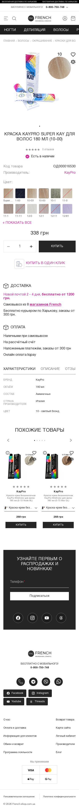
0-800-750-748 (55, 7)
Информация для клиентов (19, 736)
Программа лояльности (17, 752)
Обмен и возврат (13, 744)
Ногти (10, 30)
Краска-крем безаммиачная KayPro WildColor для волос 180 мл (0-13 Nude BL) (20, 496)
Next (70, 440)
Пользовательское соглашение (19, 797)
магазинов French (45, 304)
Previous (8, 440)
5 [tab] (44, 440)
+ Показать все (17, 222)
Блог (59, 752)
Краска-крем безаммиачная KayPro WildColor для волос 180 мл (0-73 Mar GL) (58, 496)
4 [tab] (42, 440)
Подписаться (39, 596)
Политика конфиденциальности (59, 797)
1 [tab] (39, 126)
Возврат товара (65, 720)
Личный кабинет (66, 736)
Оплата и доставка (14, 728)
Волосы (60, 30)
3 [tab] (39, 440)
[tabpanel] (39, 85)
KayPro (70, 172)
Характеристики (19, 369)
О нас (6, 720)
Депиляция (34, 30)
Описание (50, 369)
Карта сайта (63, 728)
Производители (65, 744)
